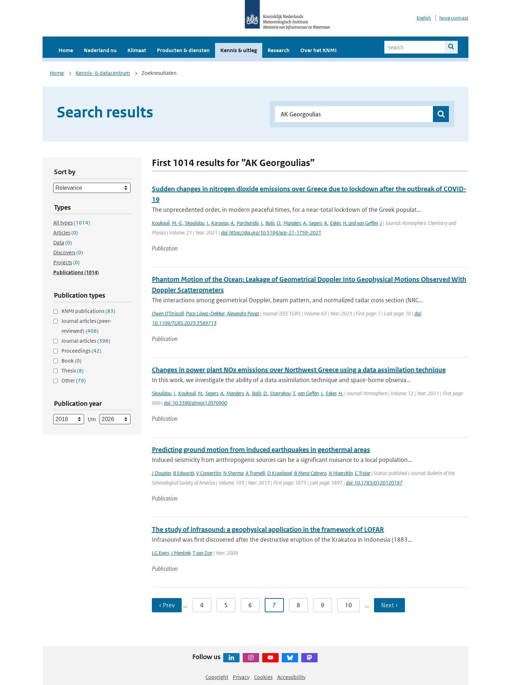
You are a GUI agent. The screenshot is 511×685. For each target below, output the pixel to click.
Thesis (72, 370)
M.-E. (177, 223)
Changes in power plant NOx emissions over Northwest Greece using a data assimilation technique (299, 370)
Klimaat (136, 50)
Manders (292, 223)
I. (208, 223)
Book (71, 360)
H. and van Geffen (360, 223)
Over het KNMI (318, 50)
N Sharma (233, 473)
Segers (315, 223)
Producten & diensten (183, 50)
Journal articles (85, 340)
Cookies (263, 677)
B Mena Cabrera (310, 473)
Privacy (241, 677)
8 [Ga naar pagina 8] (298, 605)
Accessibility (291, 677)
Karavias (220, 223)
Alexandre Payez (243, 313)
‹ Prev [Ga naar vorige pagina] (167, 605)
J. (322, 393)
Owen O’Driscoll (168, 313)
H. (341, 393)
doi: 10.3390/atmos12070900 (195, 402)
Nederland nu (100, 50)
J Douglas (161, 473)
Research (279, 50)
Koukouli (161, 223)
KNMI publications (88, 311)
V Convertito (208, 473)
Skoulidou (194, 223)
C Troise (362, 473)
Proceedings (81, 350)
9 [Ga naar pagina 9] (322, 605)
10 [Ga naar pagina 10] (348, 605)
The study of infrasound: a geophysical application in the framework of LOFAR (268, 529)
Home (66, 50)
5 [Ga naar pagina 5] (226, 605)
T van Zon (202, 552)
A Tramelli (255, 473)
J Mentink (181, 552)
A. (233, 223)
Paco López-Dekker (205, 313)
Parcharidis (248, 223)
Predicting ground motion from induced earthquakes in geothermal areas (261, 450)
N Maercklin (341, 473)
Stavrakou (280, 393)
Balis (270, 223)
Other (73, 380)
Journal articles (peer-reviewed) (86, 325)
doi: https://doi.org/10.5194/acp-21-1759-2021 (271, 232)
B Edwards (183, 473)
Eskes (335, 223)
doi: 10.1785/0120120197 (374, 482)
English (424, 18)
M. (200, 393)
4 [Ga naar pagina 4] (202, 605)
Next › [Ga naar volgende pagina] (389, 605)
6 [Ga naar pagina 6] (250, 605)
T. (294, 393)
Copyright (216, 677)
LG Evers (160, 552)
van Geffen (308, 393)
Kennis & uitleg (238, 50)
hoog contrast (453, 18)
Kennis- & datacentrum (103, 73)
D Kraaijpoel (279, 473)
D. (279, 223)
